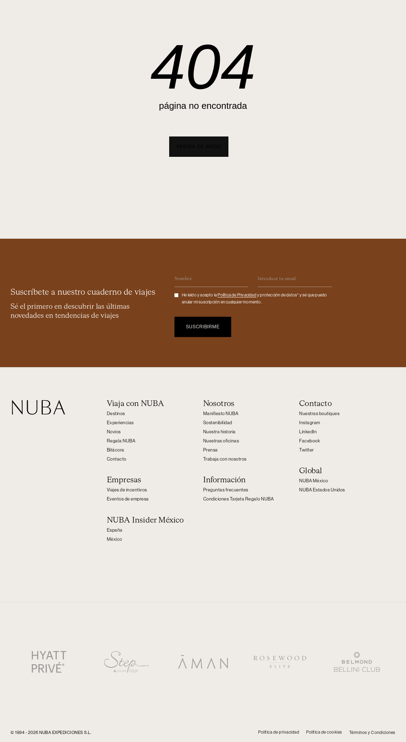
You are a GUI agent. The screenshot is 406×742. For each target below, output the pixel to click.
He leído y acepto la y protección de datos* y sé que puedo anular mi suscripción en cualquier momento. (254, 297)
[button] (198, 146)
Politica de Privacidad (237, 294)
